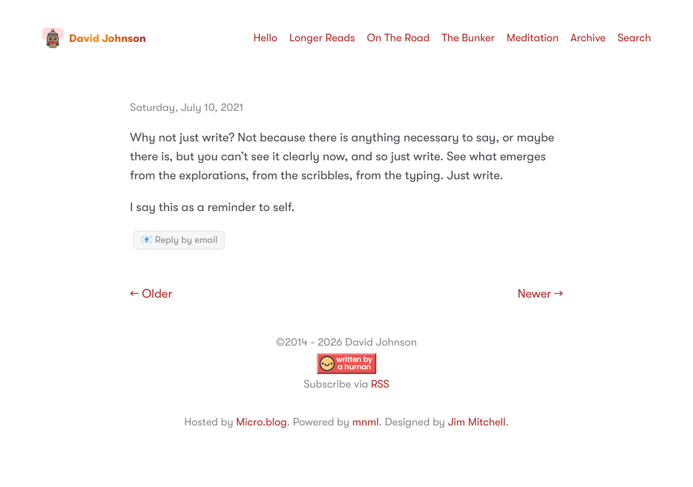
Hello (265, 38)
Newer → (540, 294)
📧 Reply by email (179, 240)
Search (634, 38)
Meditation (533, 38)
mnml (365, 422)
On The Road (398, 38)
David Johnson (94, 38)
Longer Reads (322, 38)
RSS (380, 384)
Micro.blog (261, 422)
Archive (588, 38)
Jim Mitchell (477, 422)
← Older (151, 294)
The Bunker (468, 38)
